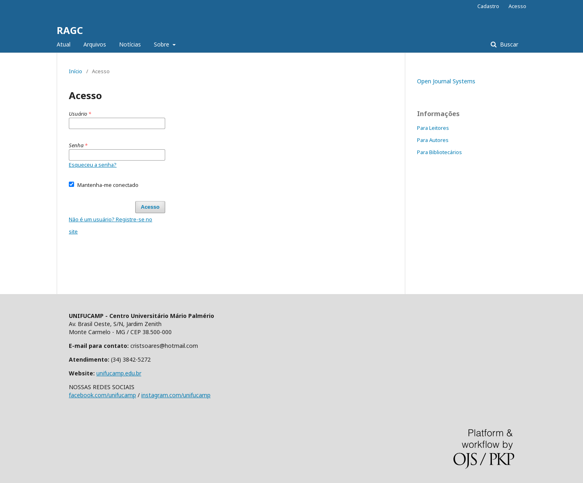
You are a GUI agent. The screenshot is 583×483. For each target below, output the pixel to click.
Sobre (162, 44)
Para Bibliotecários (439, 152)
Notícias (130, 44)
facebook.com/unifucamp (102, 395)
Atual (63, 44)
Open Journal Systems (446, 81)
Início (75, 71)
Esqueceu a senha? (93, 164)
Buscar (508, 44)
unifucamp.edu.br (118, 373)
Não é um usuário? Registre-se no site (110, 225)
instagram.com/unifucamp (176, 395)
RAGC (70, 30)
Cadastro (488, 6)
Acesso (517, 6)
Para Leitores (433, 127)
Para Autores (433, 140)
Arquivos (94, 44)
